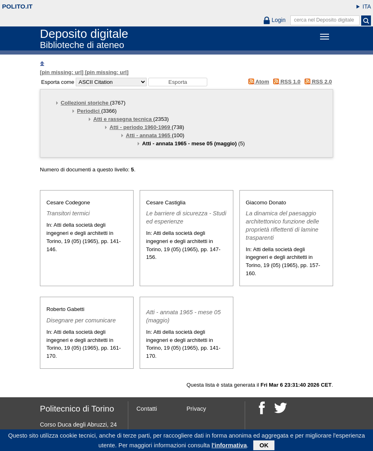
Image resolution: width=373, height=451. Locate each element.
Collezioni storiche (85, 103)
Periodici (89, 111)
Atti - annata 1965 (149, 135)
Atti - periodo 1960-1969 (140, 127)
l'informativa (229, 446)
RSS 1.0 (286, 82)
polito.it (17, 6)
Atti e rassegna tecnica (123, 119)
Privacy (196, 408)
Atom (257, 82)
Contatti (146, 408)
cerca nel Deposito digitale (324, 20)
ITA (366, 6)
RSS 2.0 (317, 82)
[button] (177, 82)
